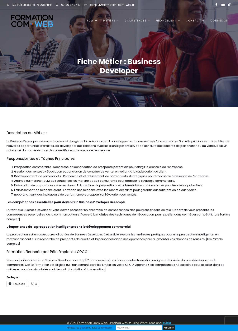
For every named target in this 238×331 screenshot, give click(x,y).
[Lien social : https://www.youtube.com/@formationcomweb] (221, 5)
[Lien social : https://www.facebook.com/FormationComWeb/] (214, 5)
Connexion (219, 20)
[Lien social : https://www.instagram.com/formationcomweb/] (228, 5)
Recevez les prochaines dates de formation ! (89, 327)
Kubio (166, 323)
